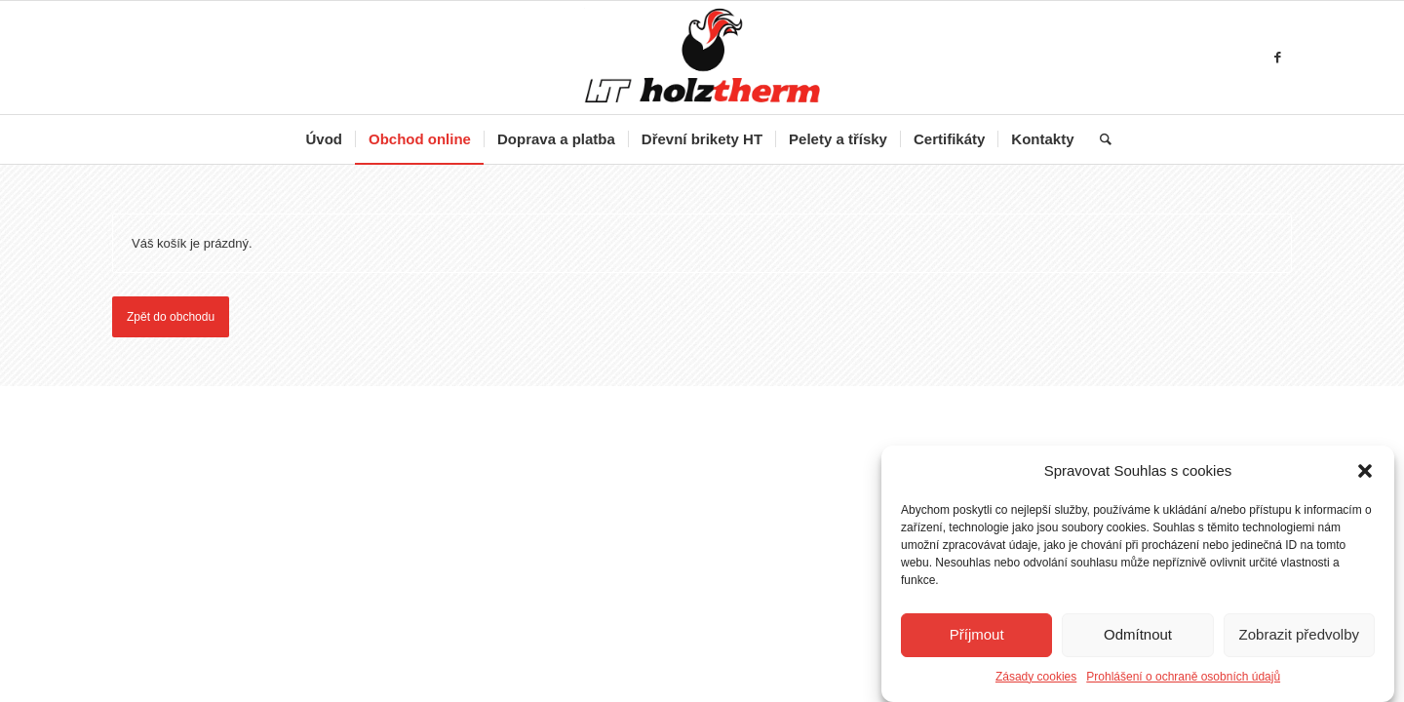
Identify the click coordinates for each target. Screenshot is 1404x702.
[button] (1365, 472)
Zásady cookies (1035, 677)
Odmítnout (1138, 635)
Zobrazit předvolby (1299, 635)
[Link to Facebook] (1277, 57)
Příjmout (977, 635)
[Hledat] (1099, 139)
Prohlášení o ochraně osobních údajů (1183, 677)
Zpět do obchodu (170, 317)
